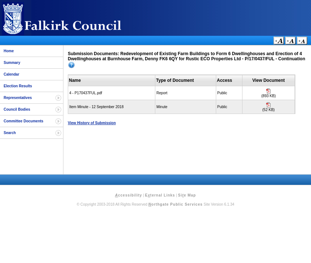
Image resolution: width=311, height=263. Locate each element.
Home (9, 51)
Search (10, 133)
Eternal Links (160, 195)
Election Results (18, 86)
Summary (12, 63)
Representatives (18, 98)
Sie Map (187, 195)
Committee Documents (23, 121)
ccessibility (128, 195)
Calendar (11, 74)
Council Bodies (17, 109)
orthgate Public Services (175, 204)
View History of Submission (92, 123)
